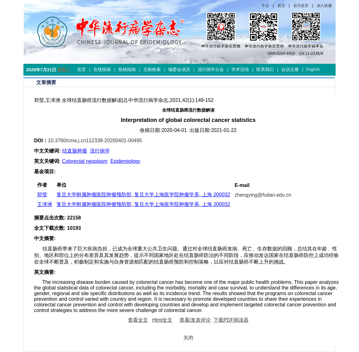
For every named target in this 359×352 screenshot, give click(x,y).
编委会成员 (179, 69)
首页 (81, 69)
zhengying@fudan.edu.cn (263, 195)
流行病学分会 (211, 69)
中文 (265, 5)
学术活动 (240, 69)
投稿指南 (127, 69)
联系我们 (265, 69)
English (313, 69)
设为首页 (300, 5)
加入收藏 (324, 5)
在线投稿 (102, 69)
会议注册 (290, 69)
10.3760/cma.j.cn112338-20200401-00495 (95, 140)
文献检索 (152, 69)
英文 (281, 5)
